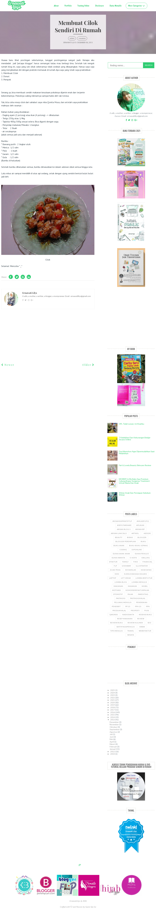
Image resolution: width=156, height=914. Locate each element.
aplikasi (140, 525)
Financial (147, 562)
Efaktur (113, 562)
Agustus (114, 732)
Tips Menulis (116, 631)
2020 (112, 702)
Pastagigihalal (137, 598)
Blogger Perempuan (125, 541)
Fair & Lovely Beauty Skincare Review (135, 465)
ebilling (146, 558)
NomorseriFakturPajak (137, 590)
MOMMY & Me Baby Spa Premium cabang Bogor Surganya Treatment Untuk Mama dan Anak (134, 481)
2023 (112, 695)
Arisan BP (140, 529)
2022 (112, 697)
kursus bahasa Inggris (135, 574)
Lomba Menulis (139, 582)
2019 (112, 705)
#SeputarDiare (124, 525)
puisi (146, 610)
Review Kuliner (135, 623)
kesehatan (146, 570)
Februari (113, 746)
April (112, 741)
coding (123, 550)
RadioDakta (128, 614)
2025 (112, 690)
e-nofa (133, 558)
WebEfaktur (145, 631)
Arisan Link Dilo (119, 533)
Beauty (118, 537)
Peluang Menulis (122, 602)
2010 (112, 754)
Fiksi (135, 562)
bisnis (130, 537)
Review (140, 619)
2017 (112, 710)
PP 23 (127, 606)
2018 (112, 707)
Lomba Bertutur (144, 578)
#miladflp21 (143, 521)
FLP (115, 566)
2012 (112, 751)
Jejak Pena (115, 570)
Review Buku (116, 623)
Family (125, 562)
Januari (113, 749)
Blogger (142, 537)
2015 (112, 714)
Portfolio (68, 5)
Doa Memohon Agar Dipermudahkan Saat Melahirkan (137, 452)
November (114, 724)
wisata (130, 635)
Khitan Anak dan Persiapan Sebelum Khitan (135, 494)
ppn (148, 606)
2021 (112, 700)
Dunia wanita (118, 558)
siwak (142, 627)
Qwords (113, 614)
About (56, 5)
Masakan (82, 38)
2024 (112, 692)
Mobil (145, 586)
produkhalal (119, 610)
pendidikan (141, 602)
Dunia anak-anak (121, 554)
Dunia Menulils (116, 5)
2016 (112, 712)
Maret (112, 744)
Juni (112, 737)
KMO (117, 574)
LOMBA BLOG (121, 582)
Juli (111, 734)
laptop (112, 578)
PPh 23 (138, 606)
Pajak (130, 594)
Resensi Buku (145, 614)
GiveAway (126, 566)
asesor (147, 533)
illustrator (142, 566)
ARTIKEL (72, 38)
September (115, 729)
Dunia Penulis (142, 554)
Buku (143, 541)
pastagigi (120, 598)
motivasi (116, 590)
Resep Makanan (125, 619)
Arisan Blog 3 (124, 529)
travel (130, 631)
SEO (149, 623)
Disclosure (99, 5)
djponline (137, 550)
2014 (112, 717)
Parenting (143, 594)
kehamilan (130, 570)
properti (135, 610)
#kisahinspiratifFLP (122, 521)
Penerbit (116, 606)
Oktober (114, 727)
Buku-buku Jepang (138, 545)
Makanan (118, 586)
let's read (126, 578)
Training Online (83, 5)
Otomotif (118, 594)
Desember (114, 722)
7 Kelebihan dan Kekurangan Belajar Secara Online (134, 438)
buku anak (119, 545)
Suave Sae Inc (90, 907)
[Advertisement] (131, 319)
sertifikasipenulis (125, 627)
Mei (111, 739)
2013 (112, 719)
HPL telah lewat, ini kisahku (131, 424)
